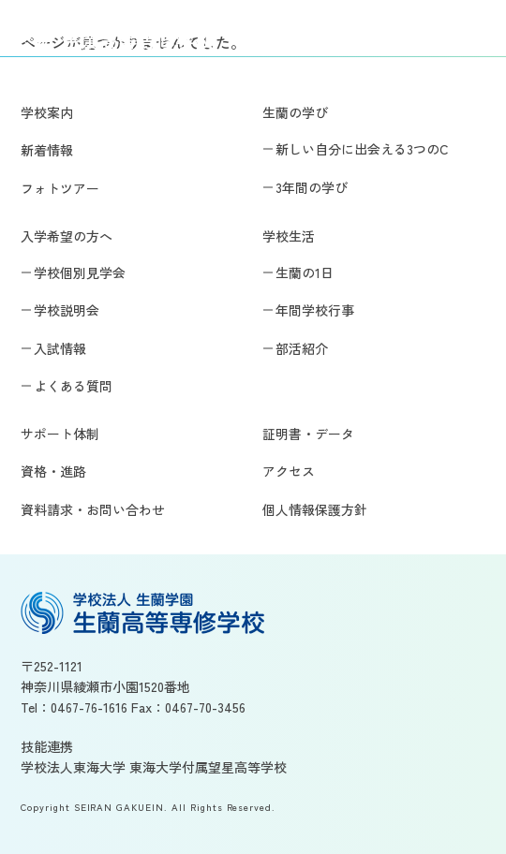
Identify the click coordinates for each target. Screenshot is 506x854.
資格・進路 (53, 471)
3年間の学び (311, 187)
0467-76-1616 (89, 707)
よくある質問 (73, 385)
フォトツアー (60, 188)
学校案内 (47, 112)
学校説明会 (66, 310)
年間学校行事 (314, 310)
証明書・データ (308, 433)
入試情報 (60, 348)
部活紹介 (301, 348)
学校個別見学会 (80, 272)
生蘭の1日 (304, 272)
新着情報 (47, 149)
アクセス (288, 471)
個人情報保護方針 (314, 509)
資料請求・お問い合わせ (93, 509)
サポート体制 (60, 433)
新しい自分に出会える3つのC (362, 149)
